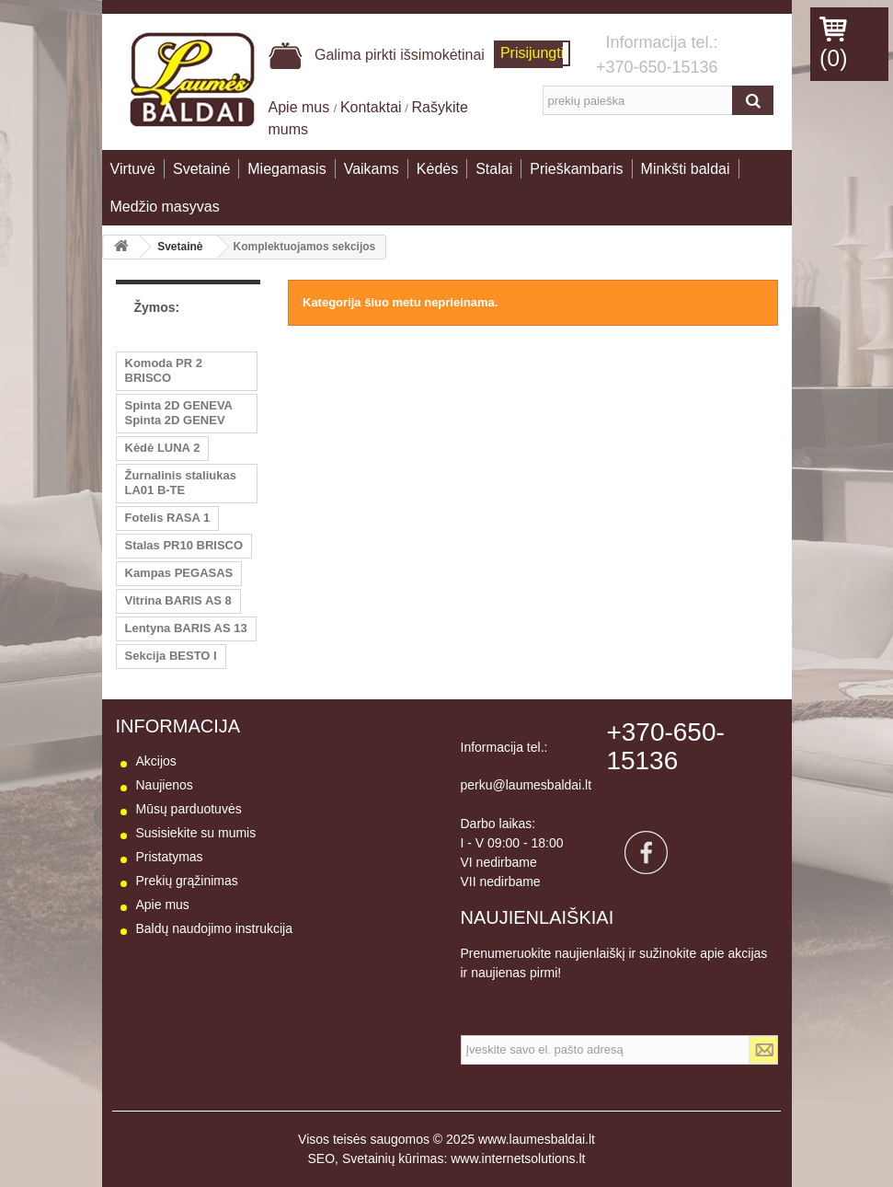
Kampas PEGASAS (179, 573)
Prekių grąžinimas (187, 880)
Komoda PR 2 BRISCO (164, 370)
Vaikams (371, 169)
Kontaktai (371, 107)
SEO (322, 1158)
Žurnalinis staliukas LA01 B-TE (180, 482)
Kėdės (437, 169)
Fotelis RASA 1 (168, 517)
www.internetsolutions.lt (518, 1158)
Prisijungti (532, 53)
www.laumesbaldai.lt (536, 1139)
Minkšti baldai (685, 169)
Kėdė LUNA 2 (162, 448)
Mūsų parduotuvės (189, 808)
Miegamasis (286, 169)
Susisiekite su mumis (196, 832)
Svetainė (201, 169)
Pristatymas (169, 856)
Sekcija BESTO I (171, 656)
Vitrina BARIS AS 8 (178, 600)
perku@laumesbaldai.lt (526, 785)
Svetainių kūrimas (393, 1158)
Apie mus (301, 107)
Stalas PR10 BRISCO (184, 545)
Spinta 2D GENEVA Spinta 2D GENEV (179, 412)
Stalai (493, 169)
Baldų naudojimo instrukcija (214, 928)
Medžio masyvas (165, 206)
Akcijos (156, 761)
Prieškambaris (576, 169)
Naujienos (164, 785)
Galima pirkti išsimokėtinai (377, 55)
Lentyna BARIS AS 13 (186, 628)
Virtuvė (133, 169)
